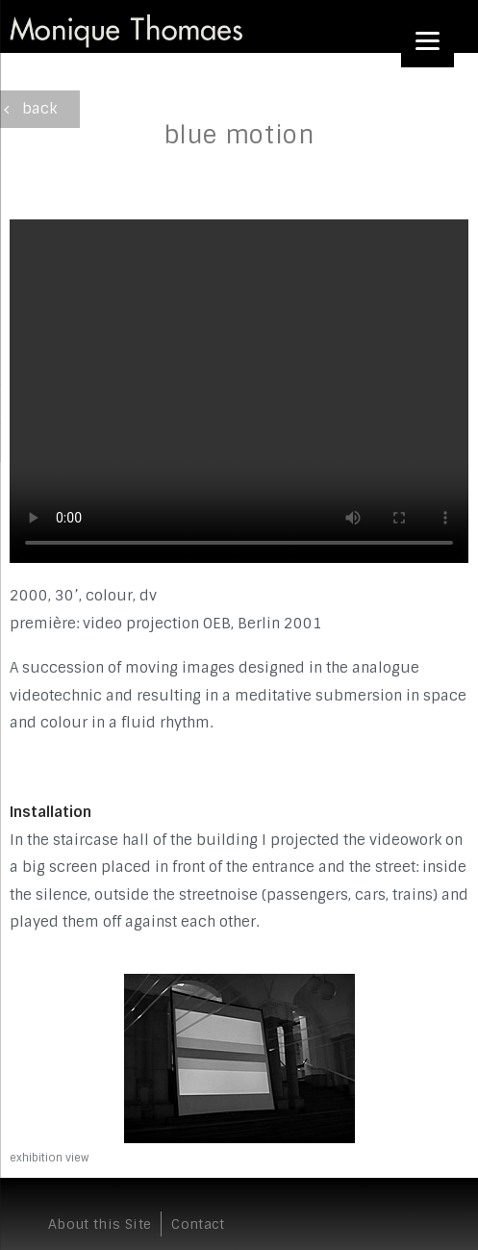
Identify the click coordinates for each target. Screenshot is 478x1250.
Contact (197, 1224)
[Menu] (427, 40)
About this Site (99, 1224)
